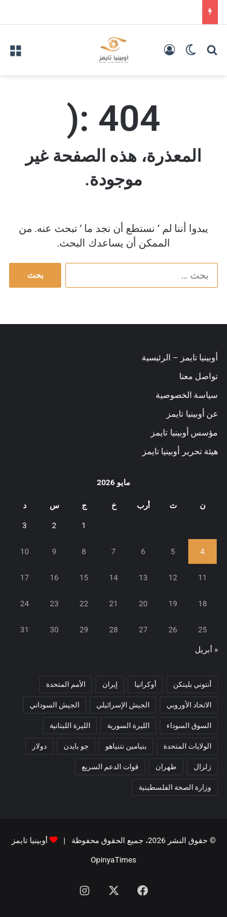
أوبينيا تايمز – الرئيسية (180, 357)
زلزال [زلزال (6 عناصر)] (202, 767)
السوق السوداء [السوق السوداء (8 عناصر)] (188, 725)
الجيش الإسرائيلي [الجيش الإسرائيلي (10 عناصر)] (123, 705)
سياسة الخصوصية (187, 395)
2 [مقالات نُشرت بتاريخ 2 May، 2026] (54, 525)
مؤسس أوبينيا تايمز (184, 432)
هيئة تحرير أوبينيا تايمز (180, 451)
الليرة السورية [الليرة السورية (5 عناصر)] (128, 725)
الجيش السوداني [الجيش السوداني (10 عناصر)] (54, 705)
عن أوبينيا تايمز (192, 414)
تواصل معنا (198, 376)
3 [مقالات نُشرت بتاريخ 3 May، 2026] (24, 525)
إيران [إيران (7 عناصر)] (109, 684)
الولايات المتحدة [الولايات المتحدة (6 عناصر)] (187, 746)
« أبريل (206, 649)
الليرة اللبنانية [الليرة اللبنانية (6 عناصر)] (70, 725)
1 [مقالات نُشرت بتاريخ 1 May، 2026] (84, 525)
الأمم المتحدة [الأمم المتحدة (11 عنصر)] (65, 684)
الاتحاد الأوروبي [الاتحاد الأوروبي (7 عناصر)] (188, 705)
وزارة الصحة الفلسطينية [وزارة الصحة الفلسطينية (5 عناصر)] (175, 787)
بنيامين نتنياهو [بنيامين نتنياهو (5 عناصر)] (125, 746)
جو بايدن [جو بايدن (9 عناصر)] (76, 746)
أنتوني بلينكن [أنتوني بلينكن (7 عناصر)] (192, 684)
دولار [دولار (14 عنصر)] (39, 746)
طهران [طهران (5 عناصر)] (166, 767)
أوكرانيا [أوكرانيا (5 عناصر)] (145, 684)
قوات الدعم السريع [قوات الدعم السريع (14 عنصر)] (110, 767)
